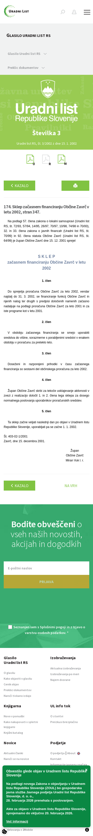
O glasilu (9, 673)
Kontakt (56, 759)
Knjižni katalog (13, 732)
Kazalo (19, 185)
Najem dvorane (60, 680)
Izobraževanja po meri (64, 674)
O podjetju (57, 753)
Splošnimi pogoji (53, 627)
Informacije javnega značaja (68, 764)
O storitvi (56, 716)
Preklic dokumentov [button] (26, 67)
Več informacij (17, 821)
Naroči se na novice (16, 759)
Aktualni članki (13, 753)
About (73, 753)
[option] (46, 133)
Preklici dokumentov (17, 690)
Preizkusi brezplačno (64, 722)
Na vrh (70, 485)
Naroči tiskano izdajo (17, 696)
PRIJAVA (46, 581)
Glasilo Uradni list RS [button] (27, 53)
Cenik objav (11, 684)
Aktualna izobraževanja (65, 668)
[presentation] (46, 609)
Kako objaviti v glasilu (18, 678)
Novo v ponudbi (14, 716)
